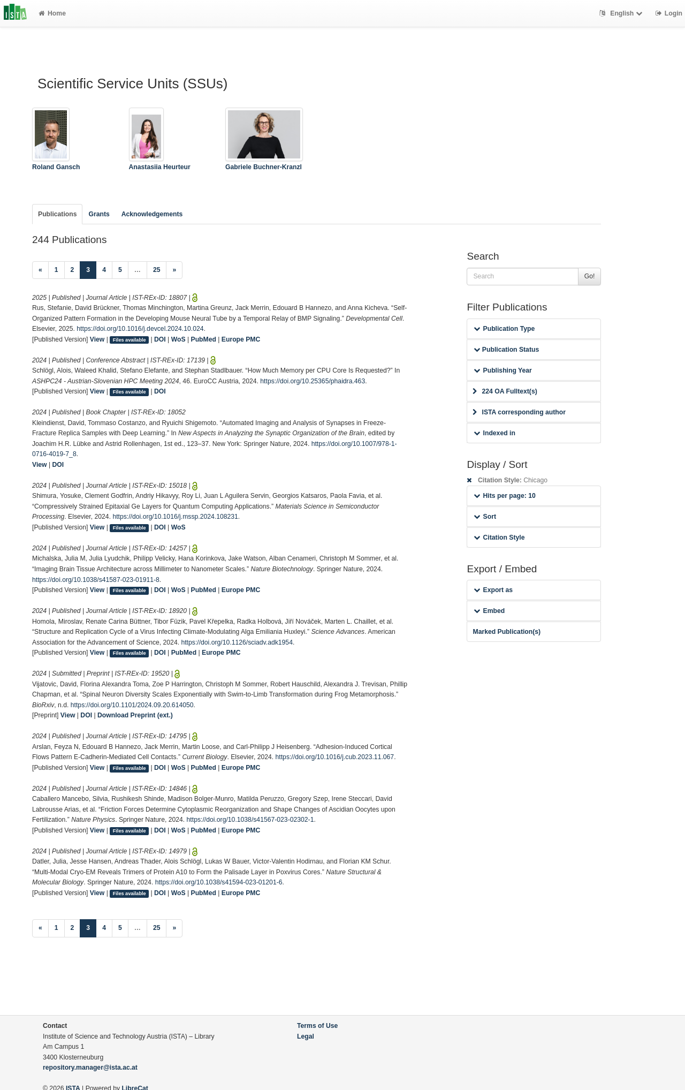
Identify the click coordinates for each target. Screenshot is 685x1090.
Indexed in (494, 433)
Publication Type (504, 328)
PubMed (203, 339)
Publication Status (506, 349)
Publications (57, 214)
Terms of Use (317, 1026)
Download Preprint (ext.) (135, 715)
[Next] (174, 270)
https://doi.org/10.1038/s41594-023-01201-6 (219, 882)
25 (157, 270)
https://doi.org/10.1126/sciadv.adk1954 (236, 642)
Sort (485, 516)
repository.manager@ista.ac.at (90, 1067)
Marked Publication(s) (507, 631)
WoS (178, 339)
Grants (98, 214)
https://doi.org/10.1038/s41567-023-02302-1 (250, 819)
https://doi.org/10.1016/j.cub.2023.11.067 (335, 757)
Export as (493, 590)
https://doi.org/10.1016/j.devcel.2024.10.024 (140, 328)
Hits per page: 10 (504, 495)
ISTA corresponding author (519, 412)
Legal (305, 1036)
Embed (489, 611)
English (622, 13)
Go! (589, 276)
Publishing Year (502, 370)
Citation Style (499, 537)
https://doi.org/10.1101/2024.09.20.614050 (132, 705)
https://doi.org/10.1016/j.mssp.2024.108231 (175, 516)
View (97, 339)
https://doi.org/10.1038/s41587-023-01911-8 (95, 580)
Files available (129, 340)
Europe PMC (241, 339)
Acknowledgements (151, 214)
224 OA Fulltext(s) (505, 391)
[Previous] (40, 270)
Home (52, 13)
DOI (160, 339)
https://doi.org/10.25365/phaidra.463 (312, 381)
